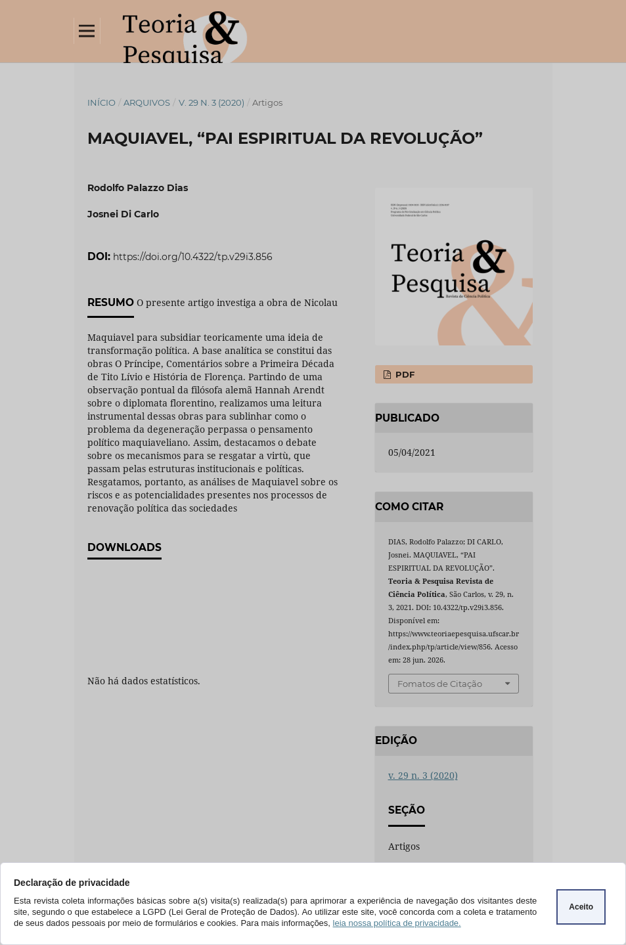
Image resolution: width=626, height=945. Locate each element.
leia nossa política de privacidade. (397, 923)
